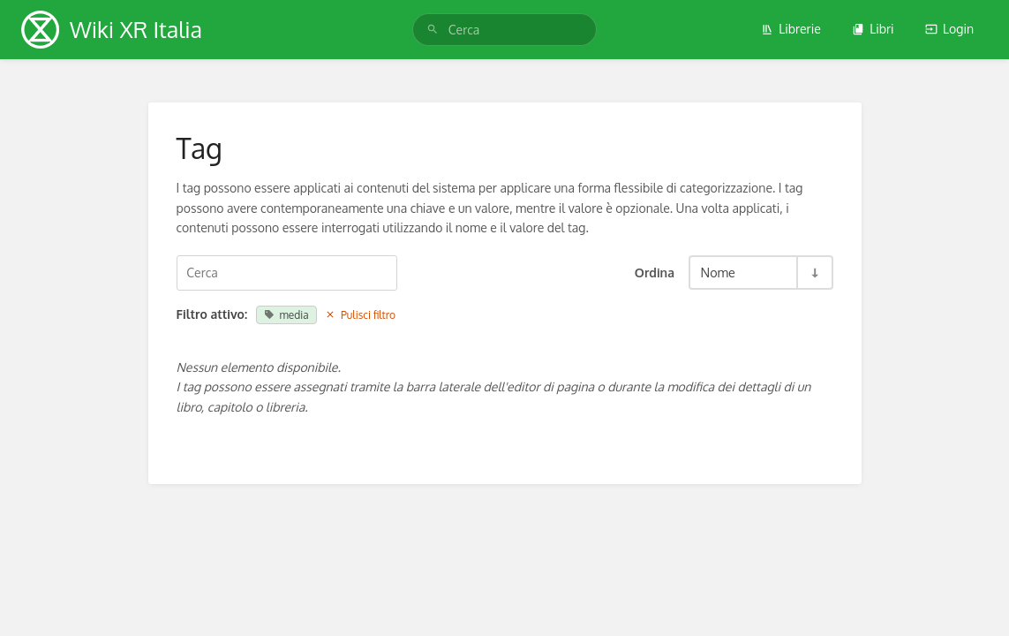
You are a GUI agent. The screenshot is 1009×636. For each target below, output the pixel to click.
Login (949, 28)
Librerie (790, 28)
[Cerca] (432, 29)
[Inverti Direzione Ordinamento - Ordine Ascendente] (814, 272)
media (286, 315)
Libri (872, 28)
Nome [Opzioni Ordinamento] (718, 272)
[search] (504, 29)
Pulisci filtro (360, 315)
